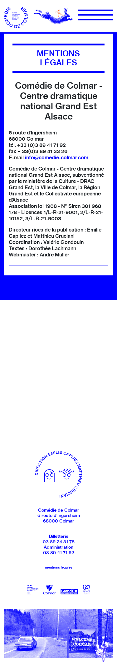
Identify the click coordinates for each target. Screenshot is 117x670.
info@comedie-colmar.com (56, 157)
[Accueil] (16, 15)
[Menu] (96, 15)
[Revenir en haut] (102, 651)
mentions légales (58, 567)
